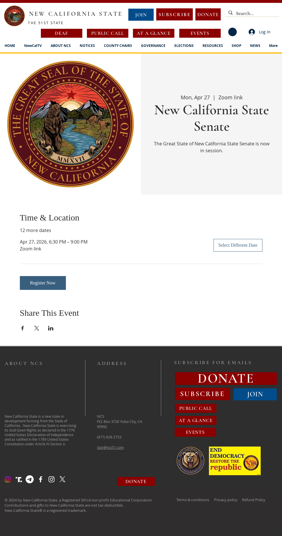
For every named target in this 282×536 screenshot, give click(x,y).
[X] (62, 479)
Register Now (42, 282)
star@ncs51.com (110, 447)
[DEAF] (61, 33)
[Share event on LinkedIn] (51, 328)
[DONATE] (208, 14)
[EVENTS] (200, 33)
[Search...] (251, 14)
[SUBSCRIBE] (174, 14)
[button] (232, 32)
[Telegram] (30, 479)
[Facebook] (41, 479)
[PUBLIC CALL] (107, 33)
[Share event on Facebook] (22, 328)
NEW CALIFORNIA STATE (76, 14)
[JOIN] (141, 15)
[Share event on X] (36, 328)
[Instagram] (8, 479)
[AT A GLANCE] (153, 33)
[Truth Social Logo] (19, 479)
